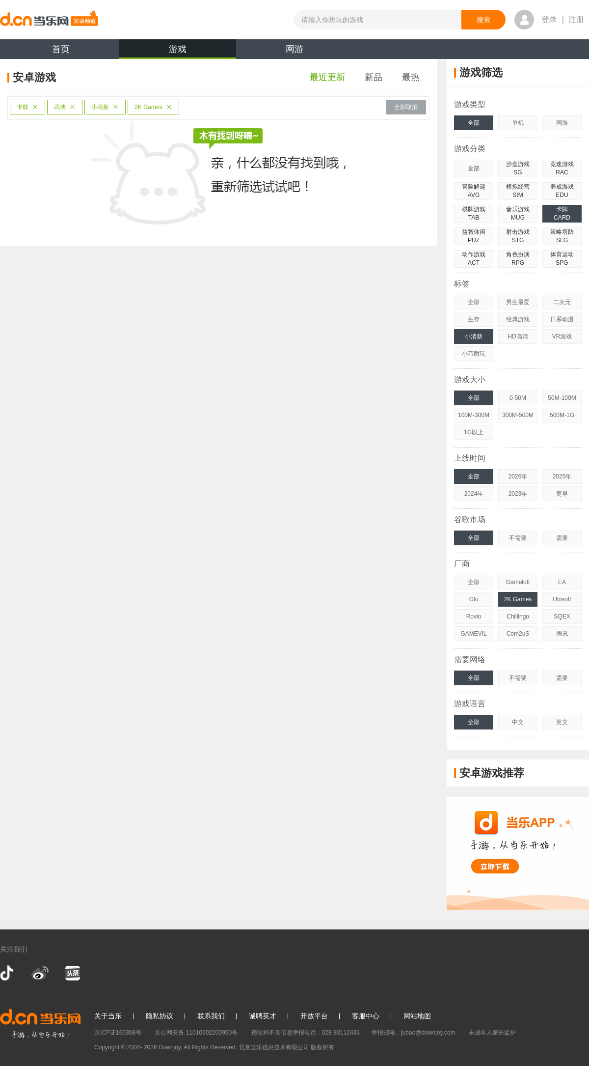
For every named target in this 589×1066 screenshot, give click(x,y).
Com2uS (518, 633)
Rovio (474, 616)
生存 (474, 319)
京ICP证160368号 (117, 1032)
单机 (518, 122)
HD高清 (518, 336)
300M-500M (518, 415)
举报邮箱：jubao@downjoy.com (413, 1032)
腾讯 (562, 633)
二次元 (562, 302)
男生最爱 (518, 302)
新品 (373, 77)
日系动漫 (562, 319)
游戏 (177, 51)
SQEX (562, 616)
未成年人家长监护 (492, 1032)
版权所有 (322, 1047)
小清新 (105, 107)
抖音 (8, 973)
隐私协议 (159, 1016)
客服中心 (365, 1016)
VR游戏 (562, 336)
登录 (549, 19)
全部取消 (406, 107)
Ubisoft (562, 599)
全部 (474, 122)
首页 (61, 49)
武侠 (65, 107)
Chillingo (518, 616)
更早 (562, 493)
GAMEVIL (473, 633)
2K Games (153, 107)
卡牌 (27, 107)
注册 (576, 19)
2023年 (518, 493)
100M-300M (473, 415)
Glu (474, 599)
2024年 (473, 493)
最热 (411, 77)
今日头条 (72, 973)
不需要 (518, 537)
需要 (562, 537)
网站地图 (417, 1016)
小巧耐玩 (473, 353)
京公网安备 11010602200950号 (196, 1032)
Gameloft (518, 582)
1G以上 (473, 432)
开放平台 (314, 1016)
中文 (518, 722)
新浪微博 (40, 973)
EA (562, 582)
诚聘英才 (262, 1016)
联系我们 (211, 1016)
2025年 (562, 476)
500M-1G (562, 415)
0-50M (517, 397)
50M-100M (562, 397)
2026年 (518, 476)
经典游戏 (518, 319)
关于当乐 (108, 1016)
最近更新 (327, 77)
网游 (294, 49)
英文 (562, 722)
